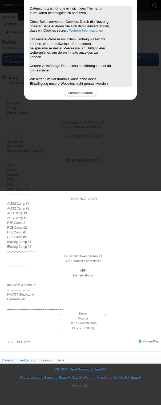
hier (33, 70)
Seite (61, 360)
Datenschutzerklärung (18, 360)
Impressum (45, 360)
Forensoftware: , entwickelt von (80, 378)
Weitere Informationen (86, 30)
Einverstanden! (80, 93)
